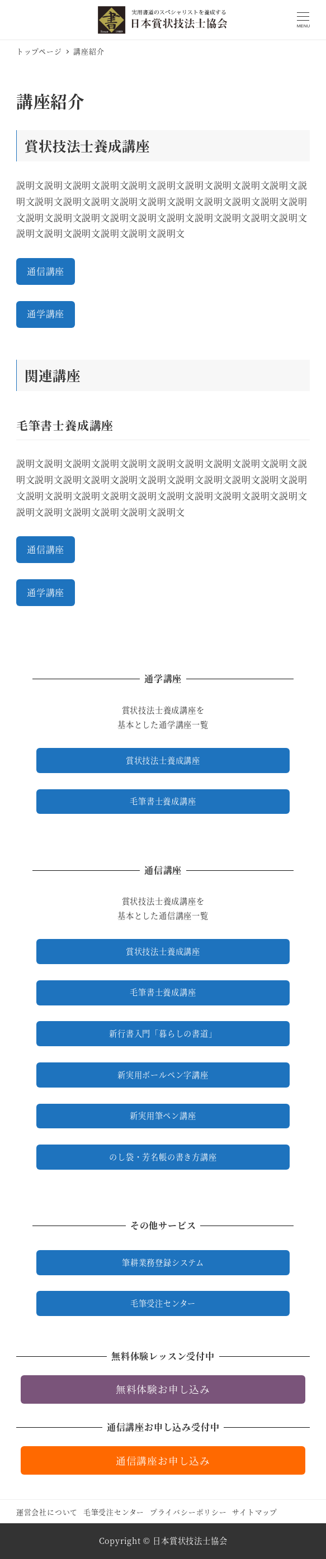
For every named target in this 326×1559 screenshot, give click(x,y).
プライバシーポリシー (188, 1511)
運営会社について (47, 1511)
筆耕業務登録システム (163, 1262)
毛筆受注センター (163, 1303)
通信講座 (45, 271)
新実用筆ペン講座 (163, 1115)
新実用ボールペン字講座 (163, 1074)
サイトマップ (254, 1511)
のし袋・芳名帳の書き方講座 (162, 1156)
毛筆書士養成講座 (163, 801)
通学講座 (45, 313)
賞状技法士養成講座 (163, 760)
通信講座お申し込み (163, 1460)
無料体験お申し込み (163, 1389)
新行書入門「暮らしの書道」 (162, 1033)
